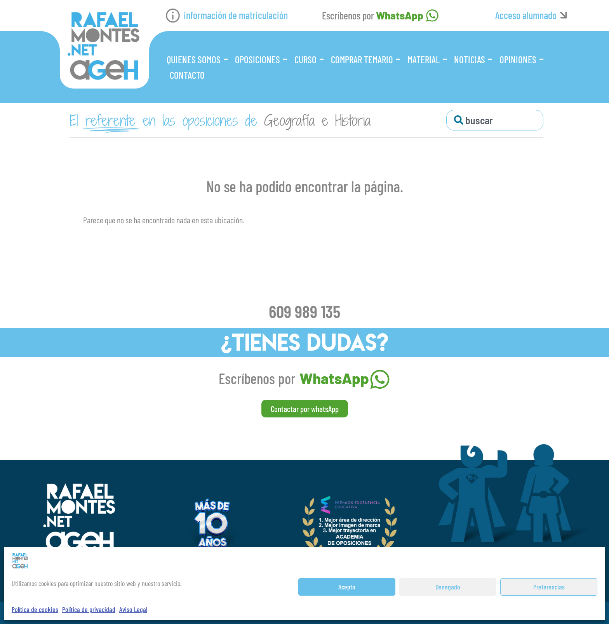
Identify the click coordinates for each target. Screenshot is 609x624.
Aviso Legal (133, 609)
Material (423, 59)
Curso (305, 59)
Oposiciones (257, 59)
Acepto (346, 586)
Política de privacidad (88, 609)
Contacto (187, 75)
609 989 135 (304, 311)
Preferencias (549, 586)
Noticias (469, 59)
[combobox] (494, 120)
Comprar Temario (362, 59)
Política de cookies (35, 609)
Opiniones (517, 59)
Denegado (447, 586)
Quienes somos (194, 59)
